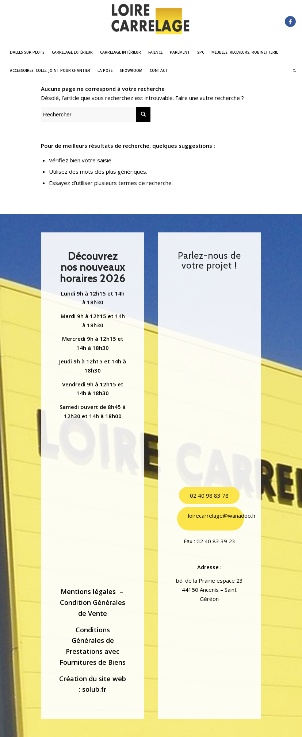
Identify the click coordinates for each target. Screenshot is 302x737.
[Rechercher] (292, 70)
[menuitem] (27, 52)
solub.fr (94, 689)
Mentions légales (88, 591)
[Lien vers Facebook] (290, 21)
